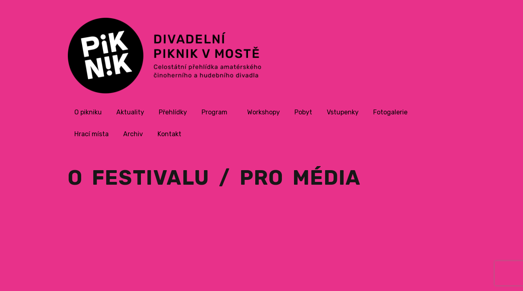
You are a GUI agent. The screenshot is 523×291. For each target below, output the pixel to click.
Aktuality (130, 112)
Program (214, 112)
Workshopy (263, 112)
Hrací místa (91, 134)
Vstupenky (343, 112)
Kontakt (169, 134)
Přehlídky (173, 112)
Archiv (133, 134)
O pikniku (88, 112)
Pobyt (303, 112)
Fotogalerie (390, 112)
